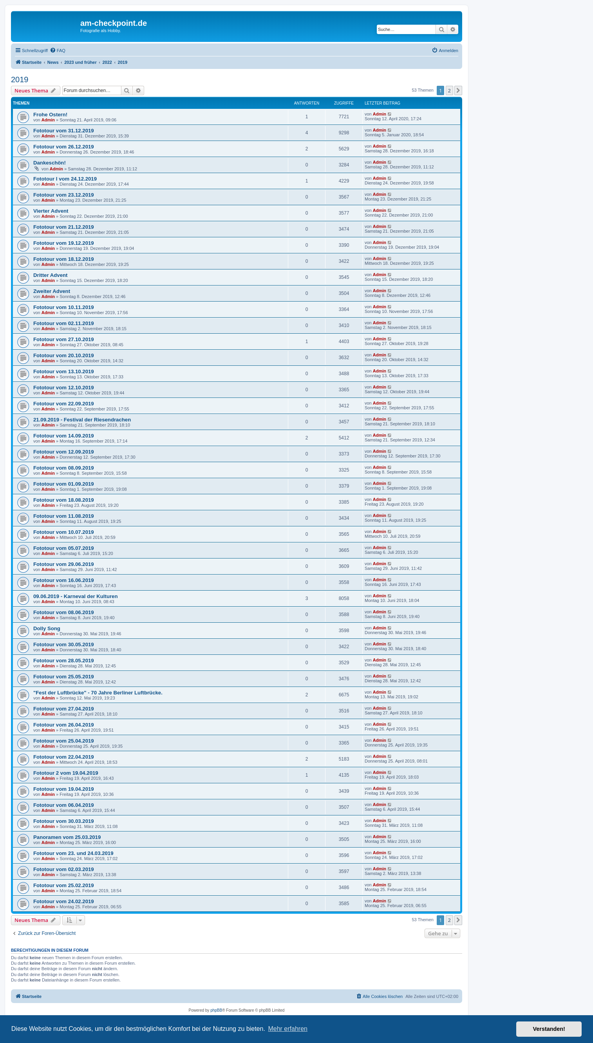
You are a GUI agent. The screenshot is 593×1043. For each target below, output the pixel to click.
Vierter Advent (50, 211)
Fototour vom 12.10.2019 (63, 387)
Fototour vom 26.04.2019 (63, 725)
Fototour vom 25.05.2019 (63, 677)
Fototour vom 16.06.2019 (63, 580)
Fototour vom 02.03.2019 (63, 869)
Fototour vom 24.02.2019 (63, 901)
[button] (458, 90)
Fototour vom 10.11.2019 (63, 307)
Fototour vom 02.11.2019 (63, 323)
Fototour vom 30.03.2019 (63, 821)
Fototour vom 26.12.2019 (63, 147)
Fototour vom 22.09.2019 (63, 404)
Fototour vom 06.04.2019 (63, 805)
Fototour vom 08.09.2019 (63, 468)
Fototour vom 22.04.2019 (63, 757)
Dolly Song (46, 628)
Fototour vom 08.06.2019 (63, 612)
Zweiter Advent (51, 291)
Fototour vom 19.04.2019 (63, 789)
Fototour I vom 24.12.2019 (65, 179)
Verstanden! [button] (549, 1029)
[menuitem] (57, 50)
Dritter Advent (50, 275)
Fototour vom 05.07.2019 (63, 548)
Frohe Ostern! (50, 114)
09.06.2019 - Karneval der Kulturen (75, 596)
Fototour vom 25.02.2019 (63, 885)
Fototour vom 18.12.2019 (63, 259)
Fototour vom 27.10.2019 (63, 339)
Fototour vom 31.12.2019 (63, 131)
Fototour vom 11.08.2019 (63, 516)
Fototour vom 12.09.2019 (63, 452)
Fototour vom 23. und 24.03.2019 (73, 853)
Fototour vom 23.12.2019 (63, 195)
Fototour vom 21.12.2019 (63, 227)
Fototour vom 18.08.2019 (63, 500)
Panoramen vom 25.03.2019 (67, 837)
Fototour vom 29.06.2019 (63, 564)
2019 (20, 79)
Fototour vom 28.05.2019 (63, 660)
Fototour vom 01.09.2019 (63, 484)
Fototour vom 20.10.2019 (63, 355)
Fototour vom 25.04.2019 (63, 741)
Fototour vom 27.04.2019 (63, 709)
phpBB (216, 1010)
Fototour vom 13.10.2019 (63, 371)
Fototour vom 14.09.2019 (63, 436)
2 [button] (449, 90)
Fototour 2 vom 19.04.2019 (65, 773)
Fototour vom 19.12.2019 (63, 243)
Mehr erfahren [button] (287, 1028)
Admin (48, 119)
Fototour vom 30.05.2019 (63, 644)
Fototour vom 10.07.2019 (63, 532)
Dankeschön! (49, 163)
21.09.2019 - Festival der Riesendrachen (82, 420)
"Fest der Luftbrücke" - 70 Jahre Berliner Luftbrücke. (98, 693)
